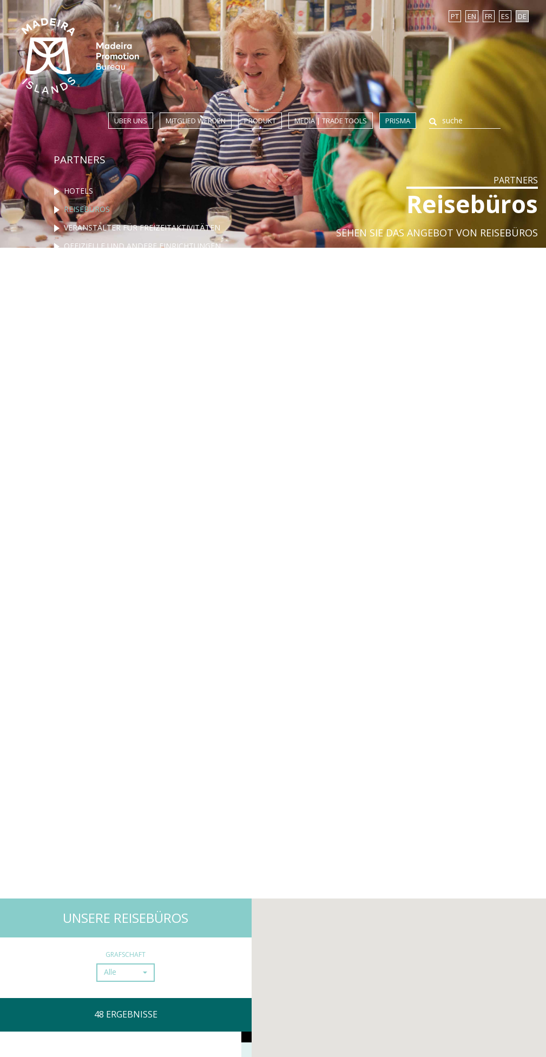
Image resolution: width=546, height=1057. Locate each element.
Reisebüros (87, 209)
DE (522, 16)
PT (455, 16)
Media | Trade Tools (330, 120)
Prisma (397, 120)
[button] (125, 972)
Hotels (78, 191)
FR (488, 16)
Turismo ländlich (101, 283)
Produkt (260, 120)
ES (505, 16)
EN (472, 16)
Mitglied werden (196, 120)
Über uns (130, 120)
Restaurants (90, 264)
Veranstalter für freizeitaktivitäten (142, 227)
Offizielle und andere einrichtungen (142, 246)
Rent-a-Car (86, 301)
